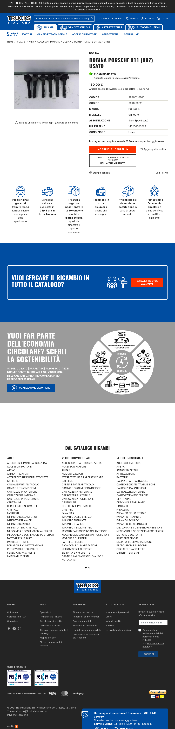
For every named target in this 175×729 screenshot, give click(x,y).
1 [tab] (86, 567)
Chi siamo (104, 18)
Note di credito (113, 621)
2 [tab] (89, 567)
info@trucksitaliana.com (34, 711)
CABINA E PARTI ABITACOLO (23, 484)
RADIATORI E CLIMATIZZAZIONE (25, 545)
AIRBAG (11, 470)
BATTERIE (12, 480)
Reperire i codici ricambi (86, 616)
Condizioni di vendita (51, 621)
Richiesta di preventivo (85, 625)
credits (12, 726)
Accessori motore (84, 34)
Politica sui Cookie (50, 625)
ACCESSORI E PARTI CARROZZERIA (27, 463)
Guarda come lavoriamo (31, 388)
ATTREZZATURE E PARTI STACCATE (27, 477)
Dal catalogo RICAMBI (87, 448)
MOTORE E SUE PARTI (19, 538)
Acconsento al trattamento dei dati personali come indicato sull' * (153, 638)
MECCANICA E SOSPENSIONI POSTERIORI (30, 534)
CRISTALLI (12, 509)
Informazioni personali (117, 612)
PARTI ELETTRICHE (18, 541)
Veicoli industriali (130, 458)
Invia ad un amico (66, 122)
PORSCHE (134, 108)
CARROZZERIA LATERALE (21, 495)
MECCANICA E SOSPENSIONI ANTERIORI (29, 531)
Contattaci (117, 18)
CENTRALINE (14, 502)
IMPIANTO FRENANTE (19, 520)
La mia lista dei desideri (118, 630)
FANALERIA (13, 513)
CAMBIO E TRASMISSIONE (22, 488)
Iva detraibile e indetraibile (87, 630)
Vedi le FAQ (162, 172)
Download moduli (82, 621)
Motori (27, 34)
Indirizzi (110, 625)
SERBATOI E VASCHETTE (21, 552)
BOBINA (94, 53)
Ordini (109, 616)
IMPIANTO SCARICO (18, 523)
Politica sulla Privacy (51, 616)
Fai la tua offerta (113, 160)
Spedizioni (45, 612)
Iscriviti (148, 654)
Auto (10, 458)
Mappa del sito (48, 637)
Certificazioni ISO (16, 616)
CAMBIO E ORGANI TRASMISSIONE (81, 488)
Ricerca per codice (83, 612)
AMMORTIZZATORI (18, 473)
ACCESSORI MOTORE (19, 466)
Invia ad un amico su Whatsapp (34, 122)
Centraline (131, 34)
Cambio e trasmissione (52, 34)
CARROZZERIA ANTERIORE (22, 491)
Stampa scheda (99, 173)
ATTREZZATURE (126, 473)
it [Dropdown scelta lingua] (165, 18)
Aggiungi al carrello (113, 149)
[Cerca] (64, 19)
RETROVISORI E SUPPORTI (22, 549)
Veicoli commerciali (76, 458)
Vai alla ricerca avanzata (147, 282)
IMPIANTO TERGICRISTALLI (22, 527)
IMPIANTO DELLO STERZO (22, 516)
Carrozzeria (110, 34)
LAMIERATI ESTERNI (18, 556)
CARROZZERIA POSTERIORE (23, 498)
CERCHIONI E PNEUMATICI (22, 506)
